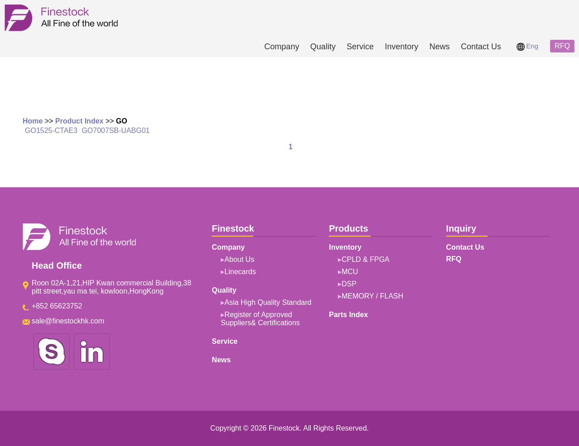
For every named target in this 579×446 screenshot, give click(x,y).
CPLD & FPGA (365, 259)
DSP (349, 284)
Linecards (240, 271)
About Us (239, 259)
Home (33, 121)
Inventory (401, 46)
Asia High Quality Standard (267, 302)
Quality (323, 46)
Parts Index (348, 314)
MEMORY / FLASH (372, 296)
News (439, 46)
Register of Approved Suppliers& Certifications (260, 319)
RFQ (562, 46)
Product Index (79, 121)
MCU (350, 271)
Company (281, 46)
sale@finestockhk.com (68, 321)
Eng (527, 46)
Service (360, 46)
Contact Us (481, 46)
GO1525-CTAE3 (51, 130)
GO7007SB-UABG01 (116, 130)
